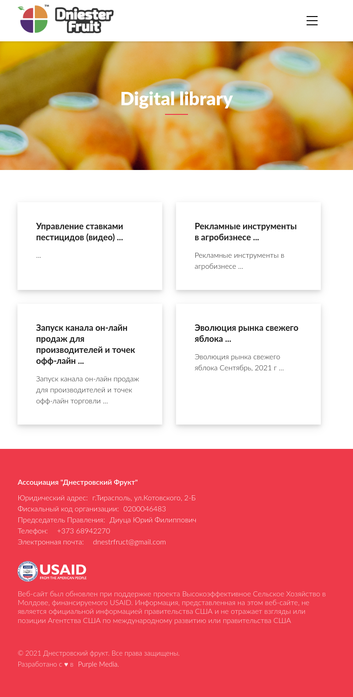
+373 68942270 (83, 530)
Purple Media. (98, 664)
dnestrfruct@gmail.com (129, 541)
